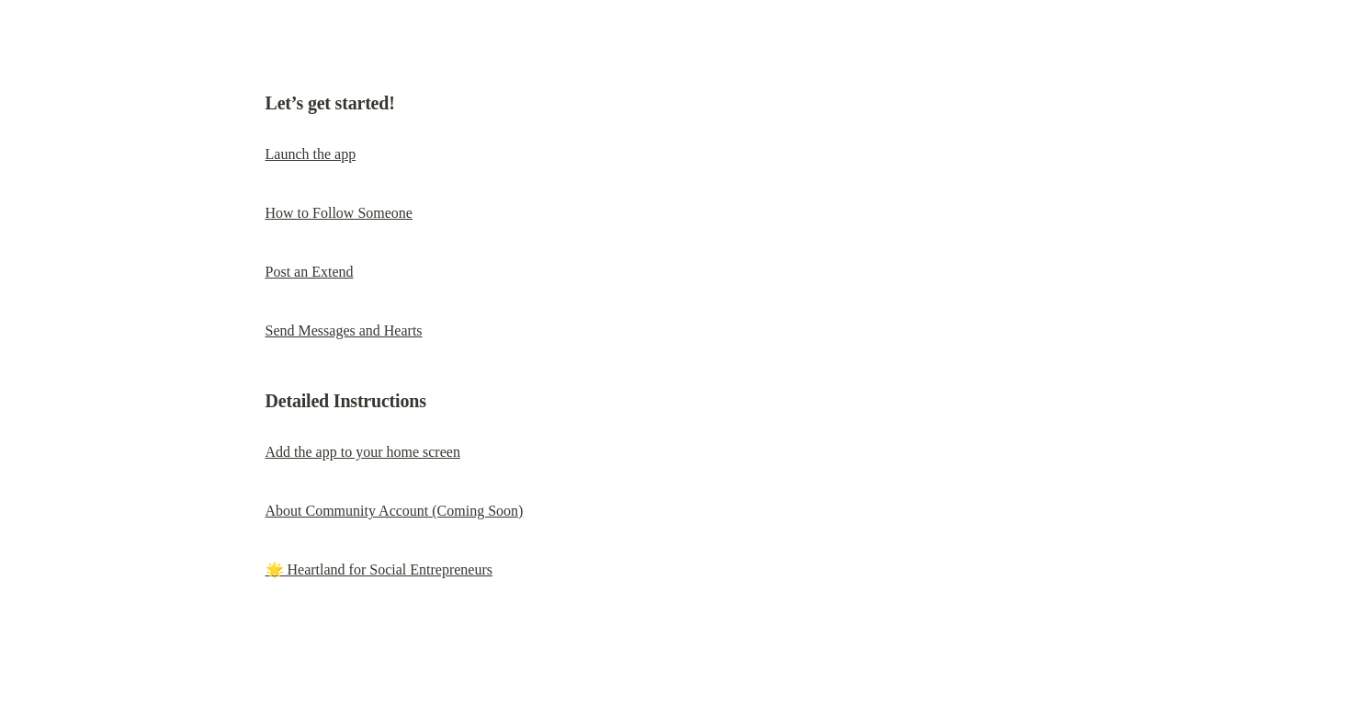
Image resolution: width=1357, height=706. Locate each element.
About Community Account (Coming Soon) (395, 510)
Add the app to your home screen (363, 452)
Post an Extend (310, 271)
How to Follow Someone (339, 213)
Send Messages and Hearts (344, 330)
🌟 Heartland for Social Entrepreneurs (379, 569)
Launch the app (311, 154)
